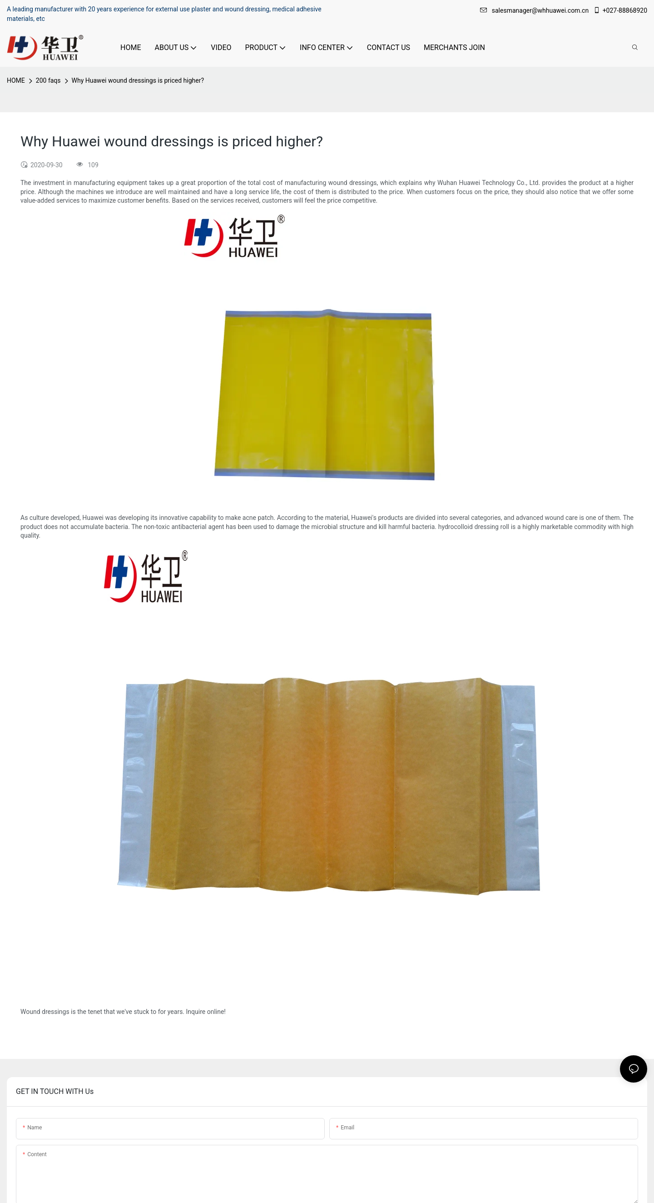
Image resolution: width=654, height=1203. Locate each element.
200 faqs (48, 80)
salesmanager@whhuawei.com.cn (535, 10)
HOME (16, 80)
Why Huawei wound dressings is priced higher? (138, 80)
